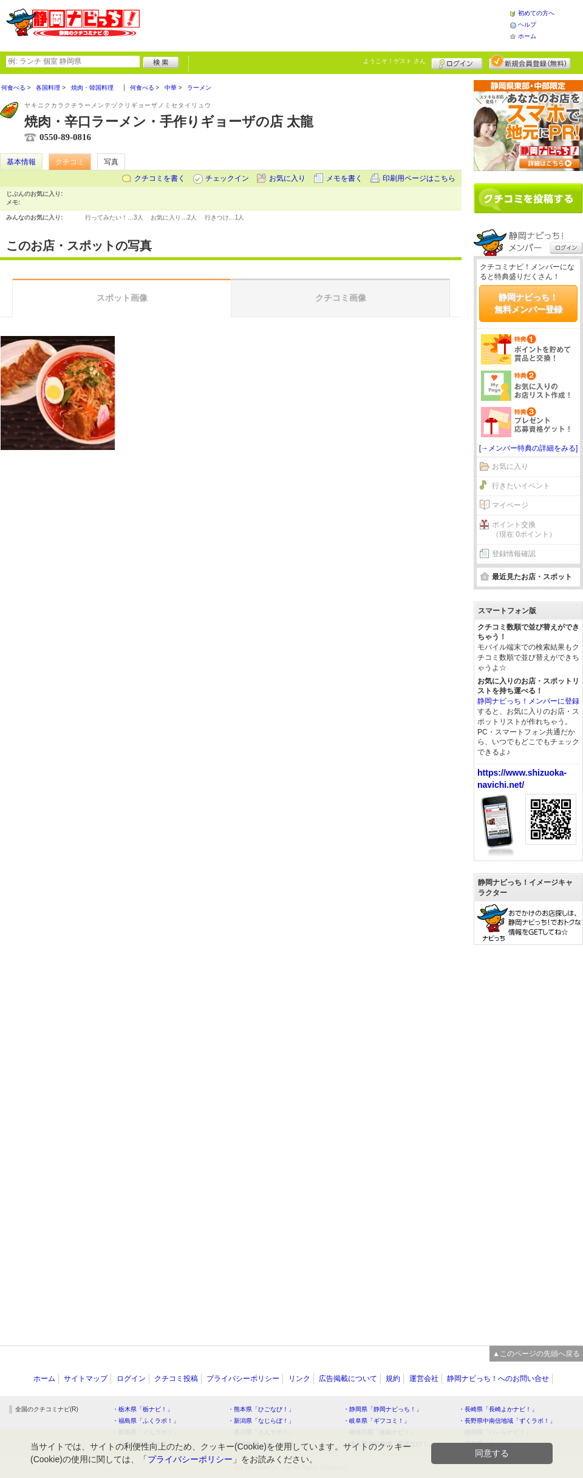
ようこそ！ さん (394, 61)
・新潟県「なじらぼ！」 (261, 1420)
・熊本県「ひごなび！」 (261, 1409)
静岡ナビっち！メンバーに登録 (528, 701)
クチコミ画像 (340, 298)
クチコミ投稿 (176, 1378)
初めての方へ (536, 13)
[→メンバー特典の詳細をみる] (528, 448)
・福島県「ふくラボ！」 (145, 1420)
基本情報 (21, 162)
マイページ (510, 505)
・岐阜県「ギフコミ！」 (376, 1420)
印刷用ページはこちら (419, 178)
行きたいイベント (521, 486)
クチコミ (69, 162)
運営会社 (423, 1378)
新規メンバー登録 (530, 62)
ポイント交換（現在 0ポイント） (524, 529)
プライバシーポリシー (242, 1378)
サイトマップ (85, 1378)
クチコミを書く (159, 178)
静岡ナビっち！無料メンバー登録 (528, 303)
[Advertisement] (324, 24)
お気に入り (287, 178)
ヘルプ (527, 24)
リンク (299, 1378)
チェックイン (227, 178)
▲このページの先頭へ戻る (536, 1353)
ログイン (457, 62)
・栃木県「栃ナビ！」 (142, 1409)
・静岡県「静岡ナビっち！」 (382, 1409)
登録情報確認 (514, 553)
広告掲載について (348, 1378)
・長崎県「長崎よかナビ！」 (498, 1409)
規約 (393, 1378)
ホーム (527, 36)
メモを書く (344, 178)
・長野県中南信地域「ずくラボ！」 (507, 1420)
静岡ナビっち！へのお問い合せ (498, 1378)
